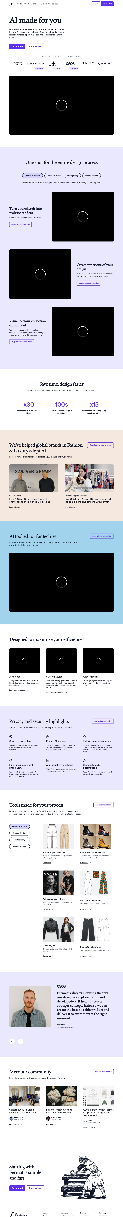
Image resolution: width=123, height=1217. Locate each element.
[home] (11, 4)
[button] (21, 4)
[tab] (32, 175)
